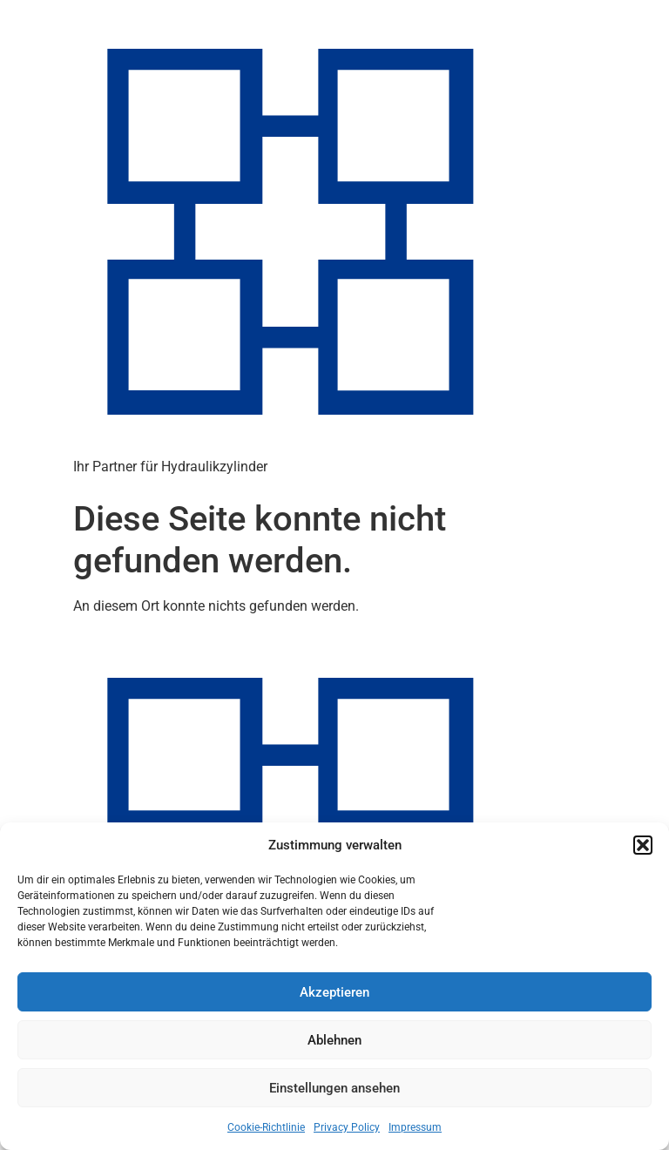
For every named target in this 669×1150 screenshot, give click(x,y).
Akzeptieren (334, 992)
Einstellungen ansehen (334, 1088)
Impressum (415, 1127)
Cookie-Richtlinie (266, 1127)
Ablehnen (334, 1040)
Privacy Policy (347, 1127)
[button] (643, 845)
